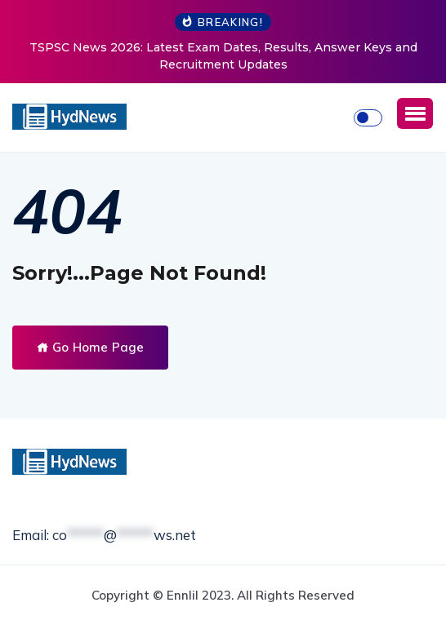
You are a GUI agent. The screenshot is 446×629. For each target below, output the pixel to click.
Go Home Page (90, 347)
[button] (415, 113)
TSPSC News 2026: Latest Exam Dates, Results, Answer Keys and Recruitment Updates (223, 56)
